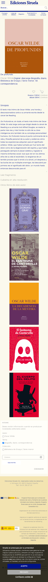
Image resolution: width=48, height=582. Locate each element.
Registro (21, 14)
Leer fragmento (8, 175)
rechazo (24, 572)
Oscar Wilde (7, 78)
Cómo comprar (43, 14)
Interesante (39, 469)
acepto (24, 566)
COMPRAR (43, 95)
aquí (10, 559)
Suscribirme (11, 462)
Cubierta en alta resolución (14, 180)
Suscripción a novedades (31, 14)
